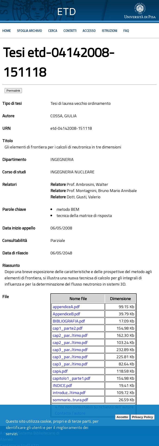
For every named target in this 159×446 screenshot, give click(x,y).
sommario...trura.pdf (70, 400)
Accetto (122, 417)
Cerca (52, 30)
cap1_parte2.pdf (68, 328)
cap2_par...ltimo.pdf (70, 335)
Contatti (69, 30)
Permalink (13, 90)
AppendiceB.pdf (66, 314)
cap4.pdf (60, 371)
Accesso (89, 30)
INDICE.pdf (62, 385)
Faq (126, 30)
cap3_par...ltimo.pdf (70, 350)
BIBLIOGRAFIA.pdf (69, 321)
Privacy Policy (142, 417)
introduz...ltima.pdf (69, 392)
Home (6, 30)
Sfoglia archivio (29, 30)
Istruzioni (109, 30)
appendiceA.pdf (66, 307)
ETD (66, 11)
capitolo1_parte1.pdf (71, 378)
